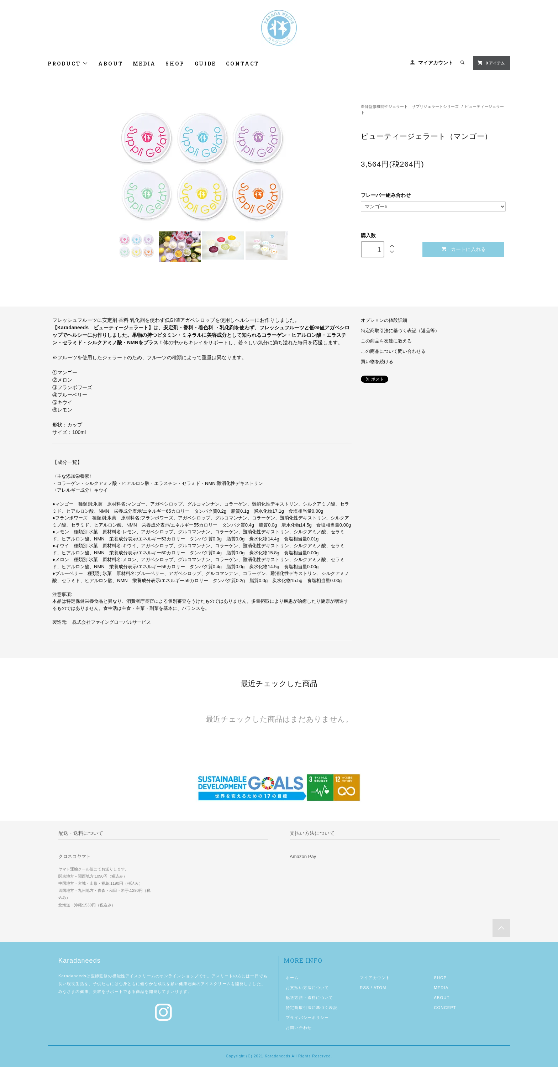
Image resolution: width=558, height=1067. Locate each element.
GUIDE (205, 63)
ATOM (380, 987)
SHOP (174, 63)
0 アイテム (491, 63)
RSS (364, 987)
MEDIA (144, 63)
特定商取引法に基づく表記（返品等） (400, 330)
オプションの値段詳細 (384, 320)
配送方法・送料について (309, 997)
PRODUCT (68, 63)
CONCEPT (445, 1007)
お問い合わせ (299, 1027)
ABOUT (110, 63)
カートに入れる (463, 249)
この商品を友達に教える (386, 341)
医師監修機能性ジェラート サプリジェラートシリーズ (410, 106)
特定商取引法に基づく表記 (311, 1007)
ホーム (292, 978)
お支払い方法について (307, 987)
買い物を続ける (377, 361)
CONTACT (242, 63)
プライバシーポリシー (307, 1017)
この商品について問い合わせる (393, 351)
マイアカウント (435, 63)
